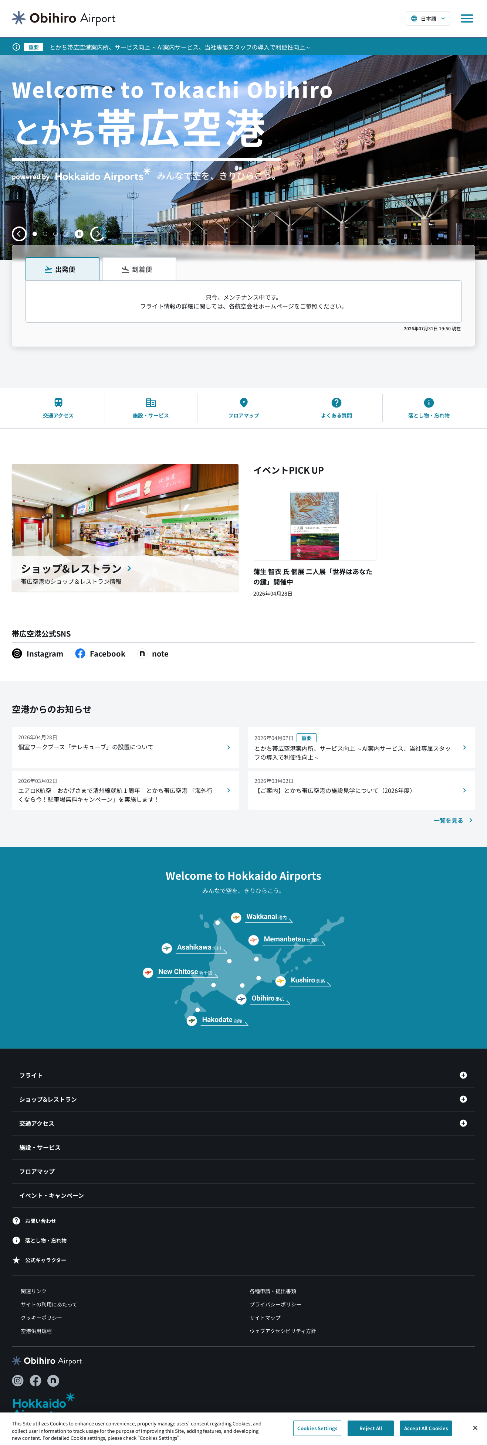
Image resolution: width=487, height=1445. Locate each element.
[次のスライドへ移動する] (97, 233)
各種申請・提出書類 (273, 1291)
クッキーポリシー (41, 1317)
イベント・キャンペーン (51, 1195)
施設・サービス (40, 1147)
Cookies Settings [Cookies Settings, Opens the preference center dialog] (317, 1431)
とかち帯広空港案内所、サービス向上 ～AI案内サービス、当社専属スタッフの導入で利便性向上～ (180, 46)
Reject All (370, 1431)
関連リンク (34, 1291)
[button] (35, 234)
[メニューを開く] (467, 18)
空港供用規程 (36, 1331)
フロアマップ (37, 1171)
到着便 (136, 269)
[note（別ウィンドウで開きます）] (153, 653)
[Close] (475, 1431)
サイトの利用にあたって (49, 1304)
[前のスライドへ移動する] (19, 233)
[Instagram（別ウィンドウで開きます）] (37, 653)
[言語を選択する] (428, 18)
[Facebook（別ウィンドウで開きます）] (100, 653)
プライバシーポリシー (275, 1304)
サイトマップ (265, 1317)
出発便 (59, 269)
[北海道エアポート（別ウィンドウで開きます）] (50, 1406)
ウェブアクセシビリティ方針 (283, 1331)
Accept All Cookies (426, 1431)
